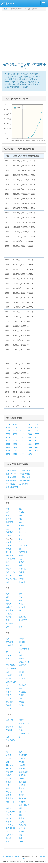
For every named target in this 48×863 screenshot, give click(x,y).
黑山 (20, 610)
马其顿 (8, 617)
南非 (7, 752)
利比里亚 (9, 765)
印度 (20, 535)
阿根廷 (21, 705)
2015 (37, 427)
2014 (8, 431)
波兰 (20, 600)
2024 (8, 424)
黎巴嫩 (8, 549)
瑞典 (20, 627)
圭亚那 (21, 659)
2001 (30, 437)
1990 (37, 444)
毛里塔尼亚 (10, 775)
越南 (20, 522)
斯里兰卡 (22, 532)
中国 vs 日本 (25, 471)
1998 (15, 441)
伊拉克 (8, 575)
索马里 (21, 832)
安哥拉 (8, 755)
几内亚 (21, 778)
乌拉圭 (21, 655)
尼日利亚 (22, 785)
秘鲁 (20, 688)
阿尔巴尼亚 (23, 620)
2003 (15, 437)
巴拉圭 (21, 645)
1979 (8, 454)
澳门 (7, 512)
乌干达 (21, 842)
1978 (15, 454)
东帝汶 (21, 562)
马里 (20, 838)
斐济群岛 (9, 727)
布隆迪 (8, 795)
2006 (30, 434)
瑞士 (20, 594)
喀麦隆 (21, 788)
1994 (8, 444)
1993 (15, 444)
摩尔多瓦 (22, 617)
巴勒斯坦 (9, 545)
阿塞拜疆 (22, 569)
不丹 (20, 559)
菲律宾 (8, 519)
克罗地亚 (9, 610)
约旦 (20, 542)
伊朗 (20, 575)
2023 (15, 424)
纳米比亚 (22, 758)
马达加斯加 (10, 812)
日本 (7, 515)
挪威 (20, 614)
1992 (22, 444)
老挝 (7, 529)
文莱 (20, 565)
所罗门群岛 (10, 740)
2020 (37, 424)
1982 (22, 451)
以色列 (8, 562)
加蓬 (20, 835)
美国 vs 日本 (11, 474)
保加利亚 (9, 607)
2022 (22, 424)
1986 (30, 447)
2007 (22, 434)
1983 (15, 451)
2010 (37, 431)
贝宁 (7, 785)
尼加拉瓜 (9, 645)
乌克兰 (21, 624)
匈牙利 (8, 600)
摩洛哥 (8, 792)
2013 (15, 431)
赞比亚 (21, 815)
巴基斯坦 (9, 532)
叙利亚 (8, 552)
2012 (22, 431)
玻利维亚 (22, 642)
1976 (30, 454)
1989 (8, 447)
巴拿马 (8, 705)
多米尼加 (9, 688)
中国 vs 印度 (25, 477)
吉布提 (8, 778)
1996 (30, 441)
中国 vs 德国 (25, 474)
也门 (20, 549)
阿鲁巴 (21, 702)
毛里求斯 (22, 765)
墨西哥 (8, 678)
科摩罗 (8, 808)
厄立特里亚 (10, 835)
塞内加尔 (22, 812)
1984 (8, 451)
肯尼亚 (8, 822)
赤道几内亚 (23, 825)
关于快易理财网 (7, 856)
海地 (20, 675)
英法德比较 (23, 484)
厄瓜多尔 (9, 695)
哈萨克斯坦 (23, 552)
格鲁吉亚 (9, 555)
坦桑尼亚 (22, 768)
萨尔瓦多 (9, 702)
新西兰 (21, 720)
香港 (20, 509)
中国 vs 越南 (11, 480)
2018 (15, 427)
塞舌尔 (8, 782)
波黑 (7, 627)
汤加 (7, 737)
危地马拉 (22, 695)
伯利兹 (21, 672)
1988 (15, 447)
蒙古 (20, 539)
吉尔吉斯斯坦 (11, 579)
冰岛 (7, 597)
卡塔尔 (8, 569)
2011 (30, 431)
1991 (30, 444)
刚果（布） (10, 802)
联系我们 (17, 856)
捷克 (20, 597)
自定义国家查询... (13, 487)
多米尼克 (9, 659)
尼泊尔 (8, 535)
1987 (22, 447)
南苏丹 (21, 818)
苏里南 (8, 692)
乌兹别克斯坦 (11, 572)
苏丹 (7, 842)
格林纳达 (9, 675)
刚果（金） (23, 782)
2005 (37, 434)
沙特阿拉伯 (23, 545)
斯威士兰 (22, 828)
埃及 (20, 752)
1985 (37, 447)
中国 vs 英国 (11, 477)
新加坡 (21, 512)
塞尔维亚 (9, 624)
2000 (37, 437)
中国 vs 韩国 (25, 480)
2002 (22, 437)
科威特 (21, 572)
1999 (8, 441)
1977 (22, 454)
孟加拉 (8, 542)
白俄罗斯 (9, 614)
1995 (37, 441)
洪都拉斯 (22, 685)
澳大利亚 (9, 720)
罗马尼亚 (22, 607)
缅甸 (20, 529)
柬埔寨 (21, 525)
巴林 (7, 582)
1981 (30, 451)
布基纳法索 (23, 772)
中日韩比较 (10, 484)
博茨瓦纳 (9, 772)
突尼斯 (21, 822)
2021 (30, 424)
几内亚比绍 (10, 828)
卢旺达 (8, 815)
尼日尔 (8, 758)
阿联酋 (21, 579)
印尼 (7, 525)
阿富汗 (21, 555)
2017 (22, 427)
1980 (37, 451)
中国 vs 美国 (11, 471)
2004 (8, 437)
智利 (7, 652)
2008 (15, 434)
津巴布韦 (22, 798)
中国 (7, 509)
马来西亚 (9, 522)
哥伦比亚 (22, 692)
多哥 (7, 788)
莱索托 (21, 795)
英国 (7, 594)
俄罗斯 (8, 604)
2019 (8, 427)
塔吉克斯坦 (10, 559)
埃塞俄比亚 (23, 802)
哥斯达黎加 (10, 665)
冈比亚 (8, 818)
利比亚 (8, 768)
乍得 (20, 792)
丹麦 (7, 620)
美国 (7, 639)
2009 (8, 434)
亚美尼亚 (22, 582)
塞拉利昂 (22, 775)
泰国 (20, 515)
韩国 (20, 519)
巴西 (20, 698)
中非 (7, 832)
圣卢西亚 (22, 678)
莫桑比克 (9, 798)
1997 (22, 441)
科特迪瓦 (9, 825)
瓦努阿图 (9, 730)
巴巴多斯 (9, 698)
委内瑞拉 (9, 642)
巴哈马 (8, 708)
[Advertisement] (24, 36)
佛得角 (21, 762)
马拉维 (8, 838)
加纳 (7, 762)
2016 (30, 427)
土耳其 (21, 604)
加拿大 (21, 639)
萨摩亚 (21, 730)
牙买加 (8, 655)
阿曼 (7, 565)
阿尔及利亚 (23, 755)
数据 (5, 9)
